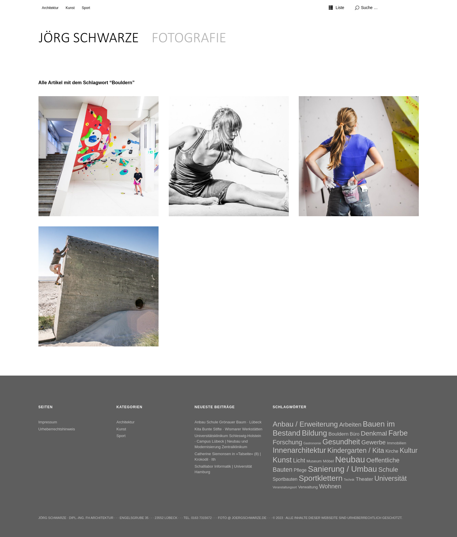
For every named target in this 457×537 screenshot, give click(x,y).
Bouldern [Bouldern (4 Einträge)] (338, 434)
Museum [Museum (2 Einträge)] (313, 461)
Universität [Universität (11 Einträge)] (390, 478)
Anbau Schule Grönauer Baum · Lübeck (227, 422)
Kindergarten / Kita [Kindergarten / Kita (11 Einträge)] (355, 450)
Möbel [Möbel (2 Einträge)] (328, 461)
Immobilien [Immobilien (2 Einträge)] (396, 443)
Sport (86, 8)
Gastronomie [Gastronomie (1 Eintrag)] (312, 443)
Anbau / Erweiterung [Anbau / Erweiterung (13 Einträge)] (305, 424)
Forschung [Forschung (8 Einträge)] (287, 442)
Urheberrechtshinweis (56, 429)
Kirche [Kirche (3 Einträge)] (391, 451)
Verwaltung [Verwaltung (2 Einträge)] (308, 487)
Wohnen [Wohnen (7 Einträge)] (330, 486)
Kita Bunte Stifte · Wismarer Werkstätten (228, 429)
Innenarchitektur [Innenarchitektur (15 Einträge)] (299, 450)
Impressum (47, 422)
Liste (339, 7)
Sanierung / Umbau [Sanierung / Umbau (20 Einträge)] (342, 468)
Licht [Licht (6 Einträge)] (299, 460)
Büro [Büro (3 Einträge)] (354, 434)
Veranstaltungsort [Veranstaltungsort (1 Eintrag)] (285, 487)
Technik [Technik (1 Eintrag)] (349, 479)
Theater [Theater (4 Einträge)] (364, 479)
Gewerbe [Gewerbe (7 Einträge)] (373, 442)
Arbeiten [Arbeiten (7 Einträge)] (350, 424)
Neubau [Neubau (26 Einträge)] (350, 459)
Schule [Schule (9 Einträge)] (388, 469)
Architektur (50, 8)
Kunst (70, 8)
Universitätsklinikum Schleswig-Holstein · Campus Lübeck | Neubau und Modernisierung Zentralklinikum (227, 441)
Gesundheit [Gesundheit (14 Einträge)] (341, 442)
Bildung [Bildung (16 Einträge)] (314, 433)
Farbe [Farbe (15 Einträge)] (398, 433)
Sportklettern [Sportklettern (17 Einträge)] (320, 478)
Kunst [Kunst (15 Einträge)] (282, 460)
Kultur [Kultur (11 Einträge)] (409, 450)
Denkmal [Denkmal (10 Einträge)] (374, 433)
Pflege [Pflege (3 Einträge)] (300, 470)
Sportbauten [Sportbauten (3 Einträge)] (285, 479)
